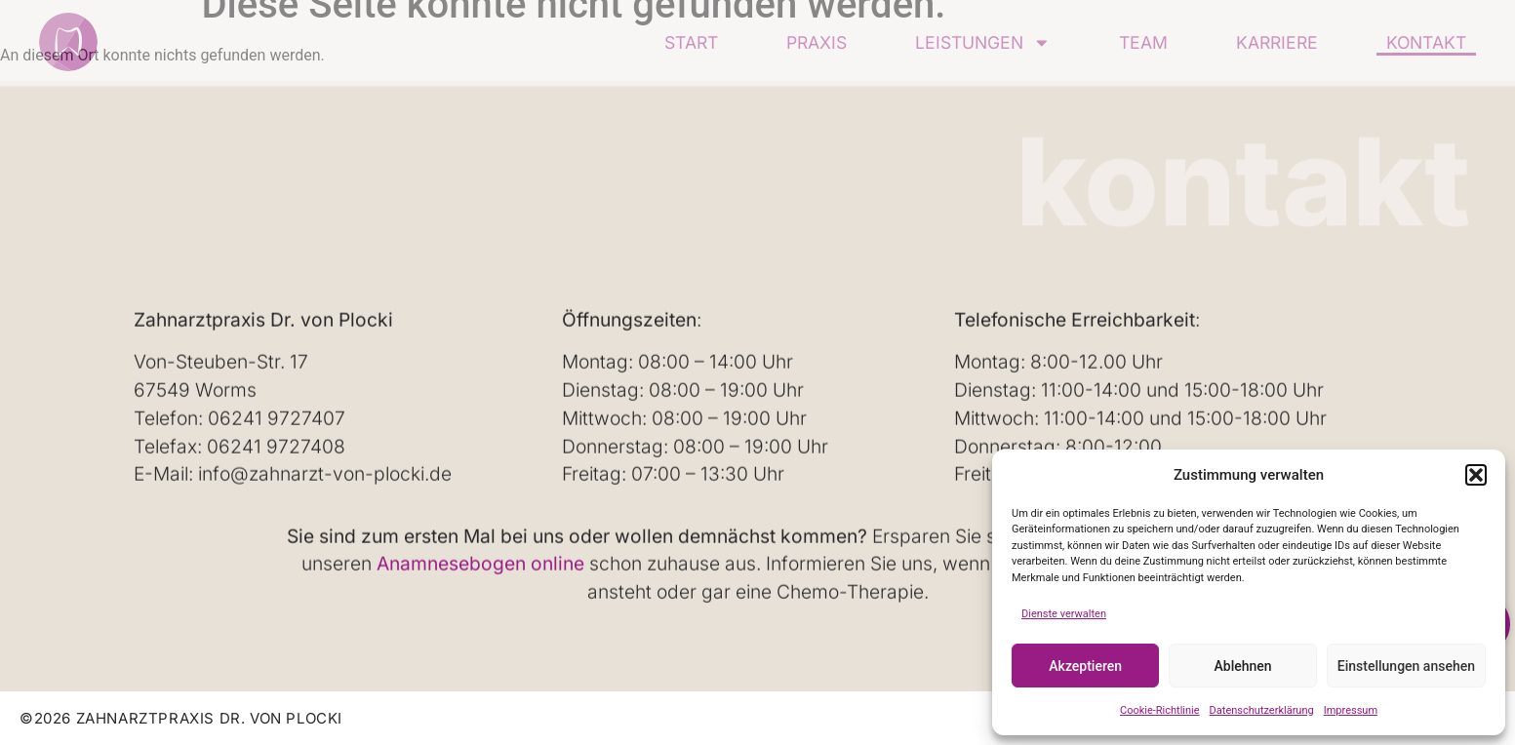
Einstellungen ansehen (1406, 666)
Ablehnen (1243, 666)
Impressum (1350, 710)
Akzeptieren (1085, 666)
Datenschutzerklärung (1262, 710)
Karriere (1277, 42)
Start (691, 42)
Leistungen (983, 42)
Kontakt (1426, 42)
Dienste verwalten (1063, 614)
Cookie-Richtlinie (1160, 710)
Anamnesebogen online (480, 563)
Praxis (816, 42)
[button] (1476, 475)
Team (1143, 42)
